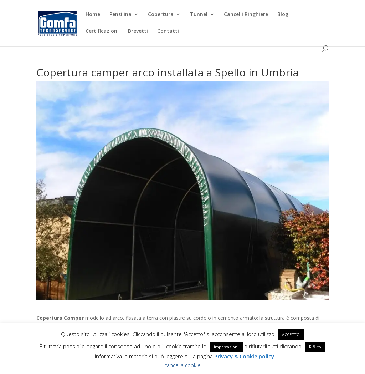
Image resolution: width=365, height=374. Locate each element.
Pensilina (120, 14)
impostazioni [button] (226, 346)
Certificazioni (102, 31)
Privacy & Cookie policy (244, 356)
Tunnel (198, 14)
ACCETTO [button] (291, 334)
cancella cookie (182, 365)
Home (93, 14)
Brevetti (138, 31)
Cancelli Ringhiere (246, 14)
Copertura (161, 14)
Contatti (168, 31)
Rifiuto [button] (315, 346)
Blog (282, 14)
